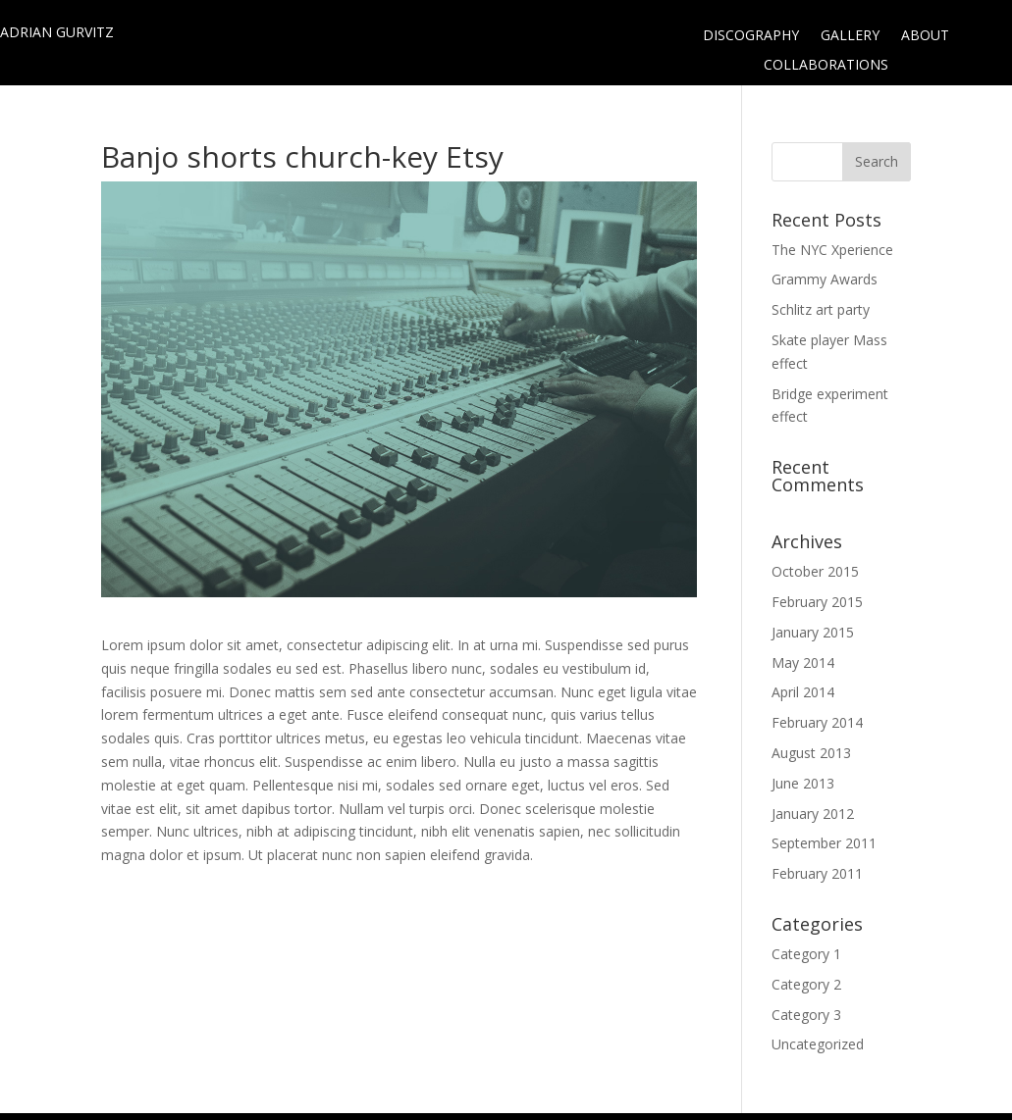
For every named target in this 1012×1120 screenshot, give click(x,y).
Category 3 (806, 1014)
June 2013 (803, 783)
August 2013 (811, 752)
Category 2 (806, 984)
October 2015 (815, 571)
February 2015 (817, 601)
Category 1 (806, 953)
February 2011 (817, 873)
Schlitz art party (821, 309)
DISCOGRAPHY (751, 36)
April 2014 (803, 692)
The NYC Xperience (832, 249)
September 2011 (824, 843)
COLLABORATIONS (826, 66)
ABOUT (925, 36)
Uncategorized (818, 1044)
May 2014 (803, 662)
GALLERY (850, 36)
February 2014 (817, 722)
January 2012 (813, 813)
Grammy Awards (825, 279)
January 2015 (813, 632)
